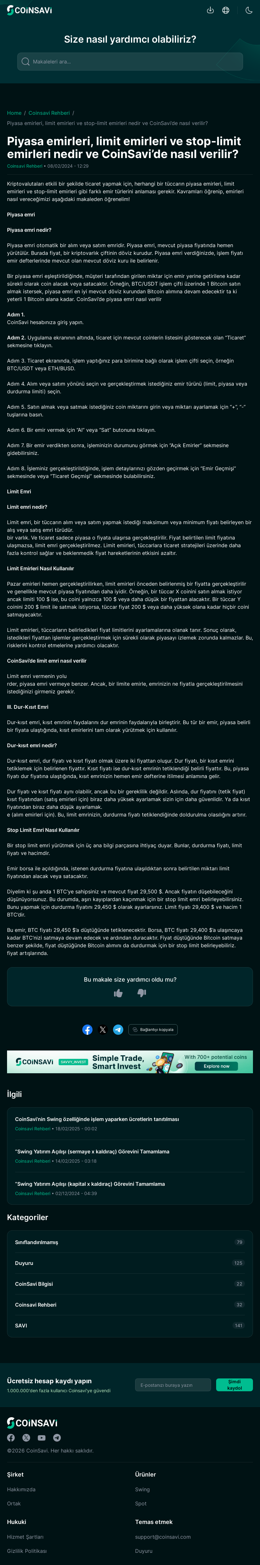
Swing (142, 1489)
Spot (141, 1503)
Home (14, 113)
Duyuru (143, 1551)
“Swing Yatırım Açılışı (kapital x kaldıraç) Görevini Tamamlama (90, 1184)
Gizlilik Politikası (27, 1551)
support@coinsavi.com (163, 1537)
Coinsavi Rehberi (49, 113)
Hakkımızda (21, 1489)
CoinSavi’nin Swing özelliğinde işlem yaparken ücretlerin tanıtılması (97, 1119)
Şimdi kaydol (234, 1385)
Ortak (14, 1503)
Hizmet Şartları (25, 1537)
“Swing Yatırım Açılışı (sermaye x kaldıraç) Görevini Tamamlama (92, 1151)
